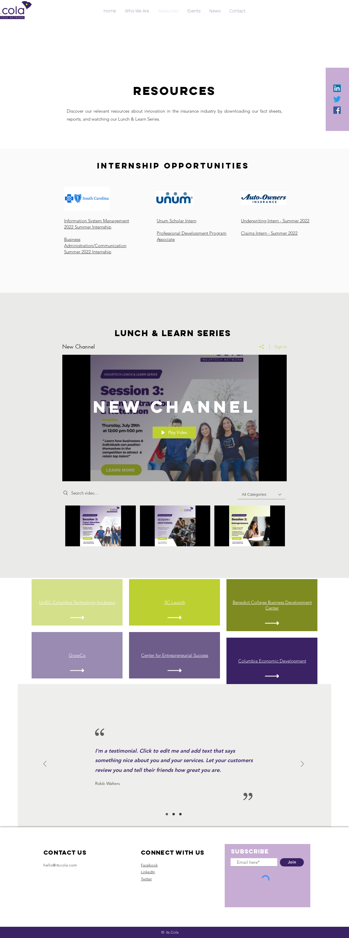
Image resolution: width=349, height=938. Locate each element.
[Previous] (44, 764)
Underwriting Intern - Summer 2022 (275, 220)
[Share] (262, 346)
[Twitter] (337, 99)
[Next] (302, 764)
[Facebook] (337, 110)
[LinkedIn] (337, 88)
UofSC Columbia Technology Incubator (77, 602)
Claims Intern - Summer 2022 (269, 233)
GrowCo (77, 655)
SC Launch (174, 602)
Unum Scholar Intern (176, 220)
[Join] (292, 862)
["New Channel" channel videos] (174, 527)
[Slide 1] (167, 814)
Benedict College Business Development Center (272, 605)
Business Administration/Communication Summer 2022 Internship (95, 245)
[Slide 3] (180, 814)
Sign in (280, 346)
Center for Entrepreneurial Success (174, 655)
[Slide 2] (173, 814)
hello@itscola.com (60, 865)
